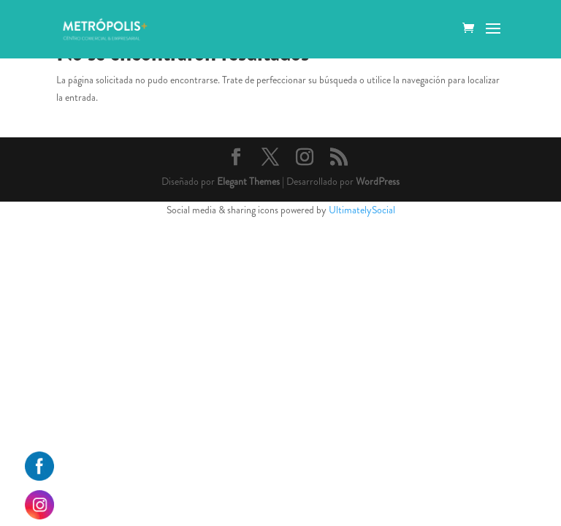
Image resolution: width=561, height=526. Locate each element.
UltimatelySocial (362, 209)
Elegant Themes (248, 181)
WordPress (378, 181)
